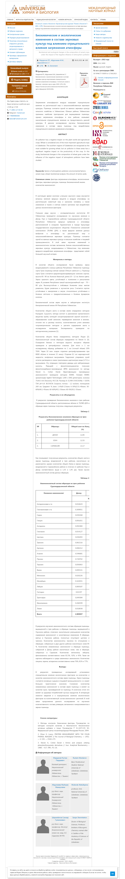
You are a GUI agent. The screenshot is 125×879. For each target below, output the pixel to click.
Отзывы (103, 20)
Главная (10, 20)
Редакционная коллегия (46, 20)
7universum (16, 113)
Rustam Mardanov (80, 758)
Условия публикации (17, 52)
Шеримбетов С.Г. (43, 63)
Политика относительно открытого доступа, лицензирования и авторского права (18, 45)
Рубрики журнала (16, 31)
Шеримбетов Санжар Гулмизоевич (60, 818)
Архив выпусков (102, 28)
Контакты (94, 20)
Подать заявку (19, 79)
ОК (112, 874)
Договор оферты (15, 61)
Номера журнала (65, 20)
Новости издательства (104, 38)
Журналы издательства (25, 20)
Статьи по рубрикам (103, 31)
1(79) (41, 66)
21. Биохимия (53, 66)
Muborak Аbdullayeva (80, 785)
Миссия (12, 28)
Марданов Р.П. (44, 60)
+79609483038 (13, 116)
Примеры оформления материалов (18, 57)
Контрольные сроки (16, 34)
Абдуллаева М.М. (57, 60)
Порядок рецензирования (19, 38)
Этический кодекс (81, 20)
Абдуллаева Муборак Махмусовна (60, 786)
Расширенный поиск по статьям (104, 42)
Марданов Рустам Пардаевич (60, 759)
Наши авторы (101, 34)
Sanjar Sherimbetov (80, 817)
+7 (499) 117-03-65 (15, 110)
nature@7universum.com (17, 119)
